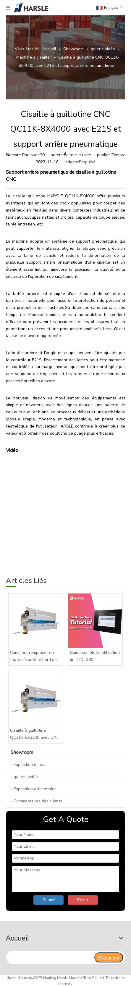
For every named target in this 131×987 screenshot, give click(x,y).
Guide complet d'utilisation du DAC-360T (95, 656)
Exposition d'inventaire (35, 789)
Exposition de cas (30, 764)
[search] (50, 957)
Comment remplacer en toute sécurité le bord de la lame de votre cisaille (33, 656)
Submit (49, 900)
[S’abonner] (108, 957)
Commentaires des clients (38, 801)
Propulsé (87, 162)
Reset (82, 900)
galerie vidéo (26, 777)
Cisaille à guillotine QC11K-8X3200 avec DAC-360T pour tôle (35, 734)
